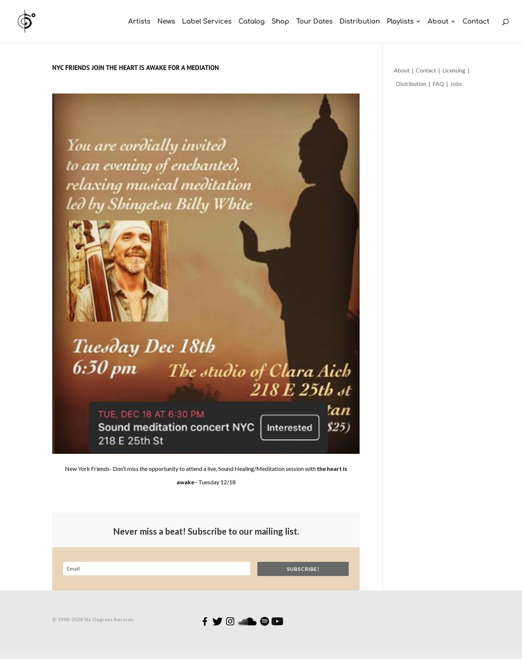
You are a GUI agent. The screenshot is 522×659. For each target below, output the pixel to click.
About (438, 22)
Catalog (252, 22)
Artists (139, 22)
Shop (280, 22)
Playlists (400, 22)
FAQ (439, 83)
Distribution (360, 22)
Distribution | (413, 83)
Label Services (207, 22)
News (166, 22)
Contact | (429, 70)
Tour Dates (314, 22)
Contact (476, 22)
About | (405, 70)
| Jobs (454, 83)
